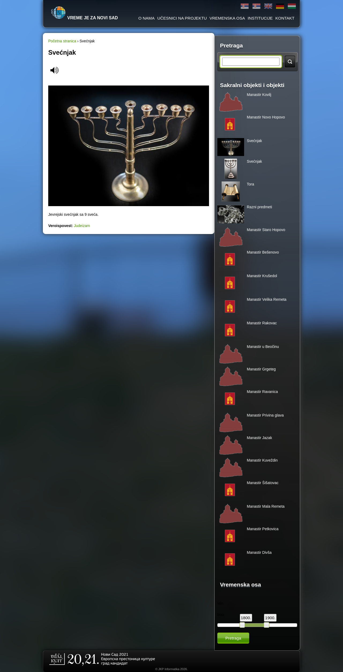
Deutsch (280, 6)
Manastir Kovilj (259, 94)
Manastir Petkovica (262, 529)
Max (220, 614)
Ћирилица (245, 6)
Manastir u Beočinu (263, 346)
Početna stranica (62, 41)
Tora (250, 184)
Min (220, 603)
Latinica (256, 6)
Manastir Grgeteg (261, 369)
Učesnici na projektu (182, 18)
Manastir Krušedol (262, 276)
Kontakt (284, 18)
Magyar (292, 6)
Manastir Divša (259, 552)
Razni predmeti (259, 207)
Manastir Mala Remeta (266, 506)
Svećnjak (254, 141)
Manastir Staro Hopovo (266, 230)
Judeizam (82, 226)
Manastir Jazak (259, 438)
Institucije (260, 18)
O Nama (146, 18)
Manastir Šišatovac (262, 483)
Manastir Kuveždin (262, 460)
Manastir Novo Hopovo (266, 117)
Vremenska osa (227, 18)
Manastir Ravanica (262, 391)
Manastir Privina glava (265, 415)
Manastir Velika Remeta (266, 299)
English (268, 6)
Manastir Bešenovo (263, 252)
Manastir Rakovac (262, 323)
